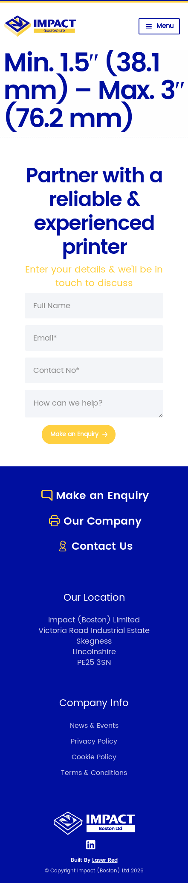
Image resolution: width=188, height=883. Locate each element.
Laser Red (105, 860)
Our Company (94, 521)
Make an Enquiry (94, 496)
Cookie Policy (94, 757)
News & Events (94, 726)
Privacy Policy (94, 741)
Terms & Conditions (94, 773)
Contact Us (94, 546)
